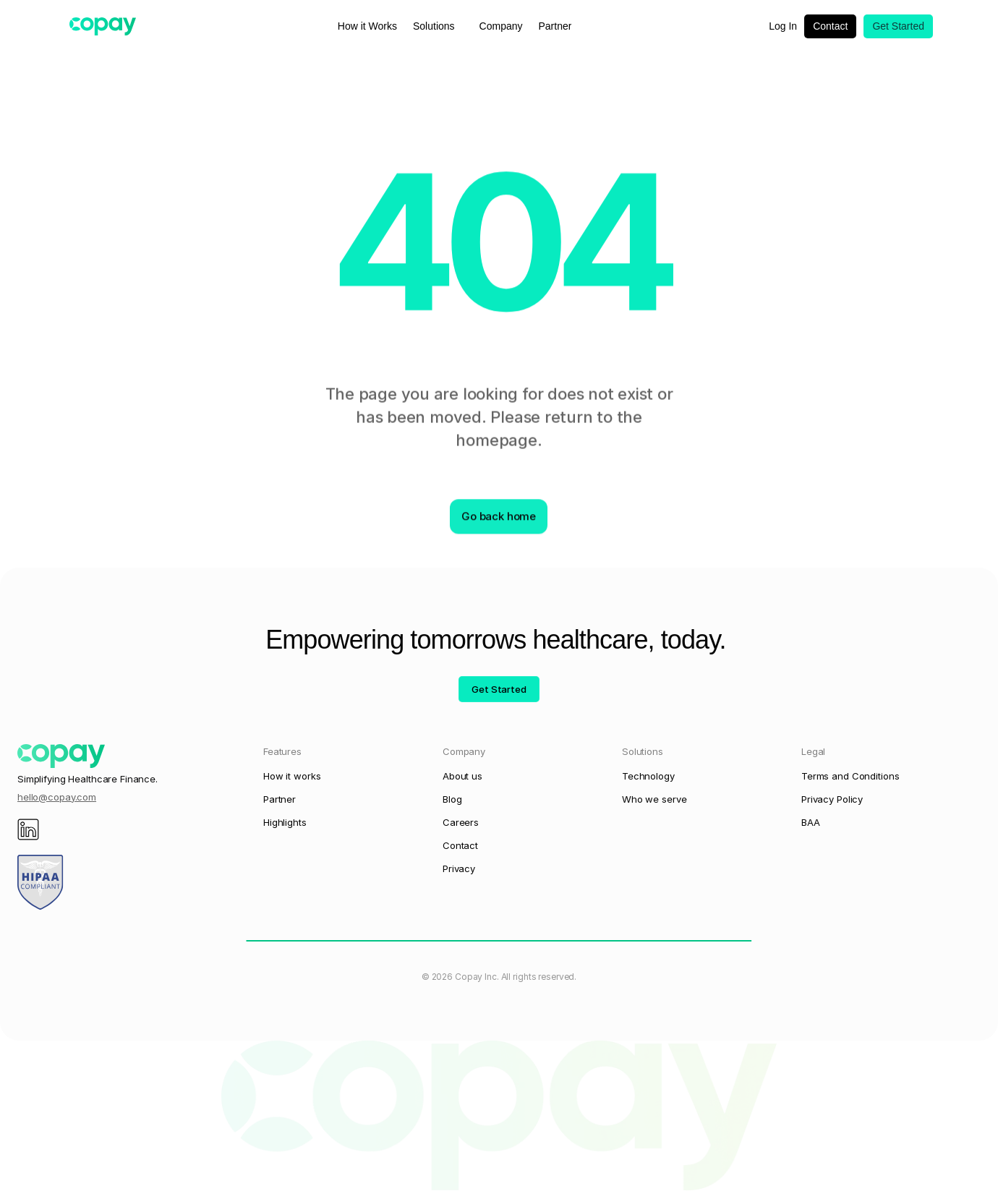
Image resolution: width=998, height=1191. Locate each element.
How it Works (367, 26)
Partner (555, 26)
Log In (783, 26)
